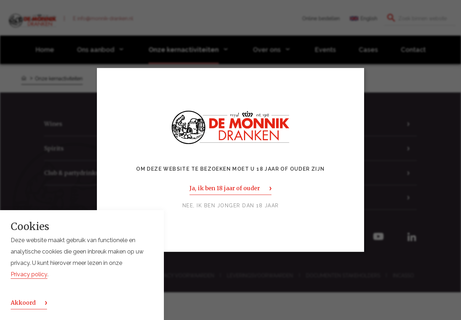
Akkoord (23, 302)
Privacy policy (29, 274)
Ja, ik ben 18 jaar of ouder (225, 188)
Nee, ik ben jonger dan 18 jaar (230, 206)
